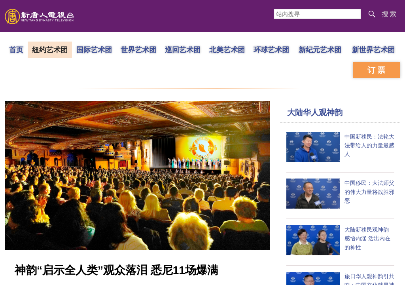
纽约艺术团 (50, 49)
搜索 (389, 14)
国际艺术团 (94, 49)
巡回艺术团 (183, 49)
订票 (377, 70)
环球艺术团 (271, 49)
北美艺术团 (227, 49)
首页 (16, 49)
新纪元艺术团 (320, 49)
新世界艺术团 (373, 49)
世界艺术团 (138, 49)
